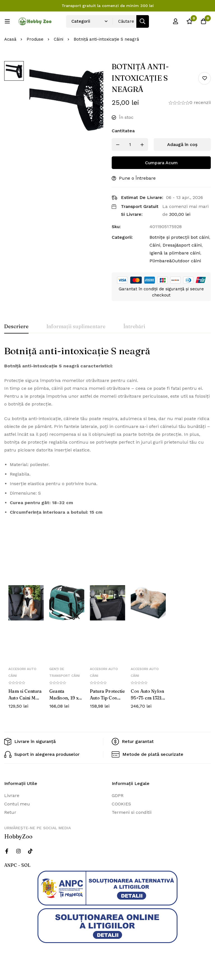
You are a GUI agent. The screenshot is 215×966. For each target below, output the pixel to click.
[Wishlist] (190, 21)
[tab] (16, 327)
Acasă (10, 39)
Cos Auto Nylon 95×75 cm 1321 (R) (147, 697)
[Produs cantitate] (130, 144)
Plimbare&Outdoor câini (175, 260)
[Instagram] (18, 851)
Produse (35, 39)
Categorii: (122, 237)
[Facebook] (6, 851)
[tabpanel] (107, 433)
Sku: (116, 226)
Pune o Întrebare (137, 178)
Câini (58, 39)
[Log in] (176, 21)
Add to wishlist (204, 78)
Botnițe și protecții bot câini (179, 237)
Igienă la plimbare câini (174, 253)
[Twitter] (30, 851)
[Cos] (204, 21)
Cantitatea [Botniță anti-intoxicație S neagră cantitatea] (123, 130)
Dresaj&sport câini (182, 245)
